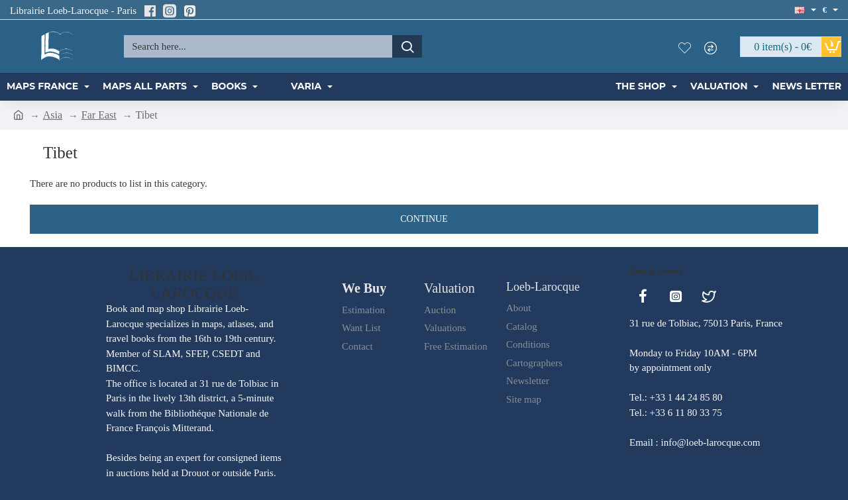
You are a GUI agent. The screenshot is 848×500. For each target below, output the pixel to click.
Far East (99, 115)
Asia (52, 115)
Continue (424, 219)
